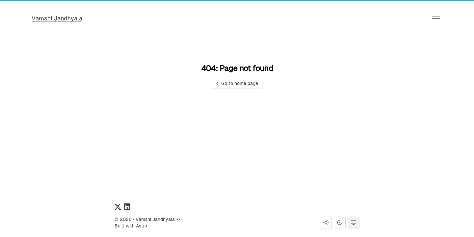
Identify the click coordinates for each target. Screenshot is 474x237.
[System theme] (353, 222)
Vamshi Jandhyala (57, 18)
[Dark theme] (340, 222)
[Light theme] (326, 222)
